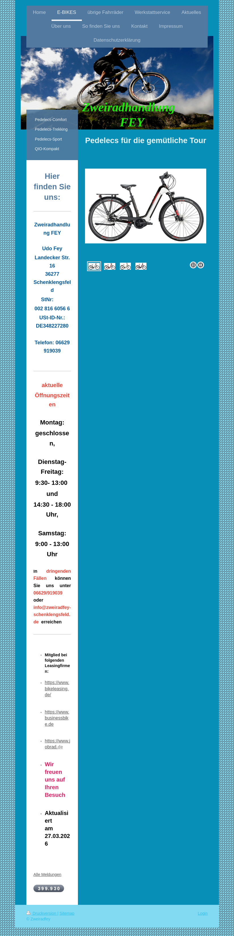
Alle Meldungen (47, 874)
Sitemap (66, 913)
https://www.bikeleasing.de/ (57, 688)
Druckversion (41, 913)
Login (203, 913)
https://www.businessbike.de (57, 718)
